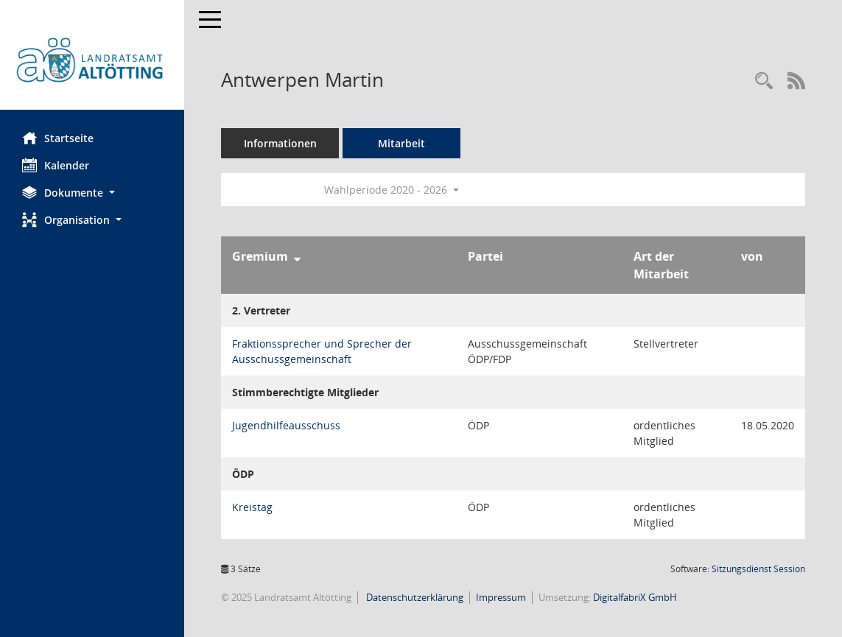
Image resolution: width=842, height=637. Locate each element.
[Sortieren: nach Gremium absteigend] (297, 256)
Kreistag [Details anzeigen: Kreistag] (252, 507)
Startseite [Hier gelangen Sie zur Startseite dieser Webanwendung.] (58, 137)
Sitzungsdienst (758, 569)
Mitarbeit (401, 143)
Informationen (280, 143)
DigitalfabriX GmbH (635, 597)
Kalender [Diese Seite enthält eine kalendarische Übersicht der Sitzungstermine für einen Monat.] (55, 165)
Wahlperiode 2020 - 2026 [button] (391, 190)
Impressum (501, 597)
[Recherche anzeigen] (764, 81)
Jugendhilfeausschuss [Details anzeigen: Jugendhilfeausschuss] (286, 425)
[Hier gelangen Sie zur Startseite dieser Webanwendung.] (92, 60)
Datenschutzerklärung (413, 597)
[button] (92, 192)
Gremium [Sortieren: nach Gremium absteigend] (260, 256)
